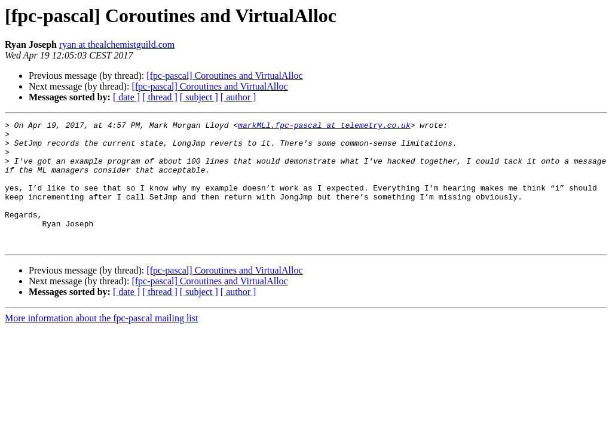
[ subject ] (199, 97)
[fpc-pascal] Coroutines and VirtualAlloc (224, 75)
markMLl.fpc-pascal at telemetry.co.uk (324, 126)
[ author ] (238, 97)
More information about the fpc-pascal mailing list (101, 343)
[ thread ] (160, 97)
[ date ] (126, 97)
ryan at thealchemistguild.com (117, 44)
